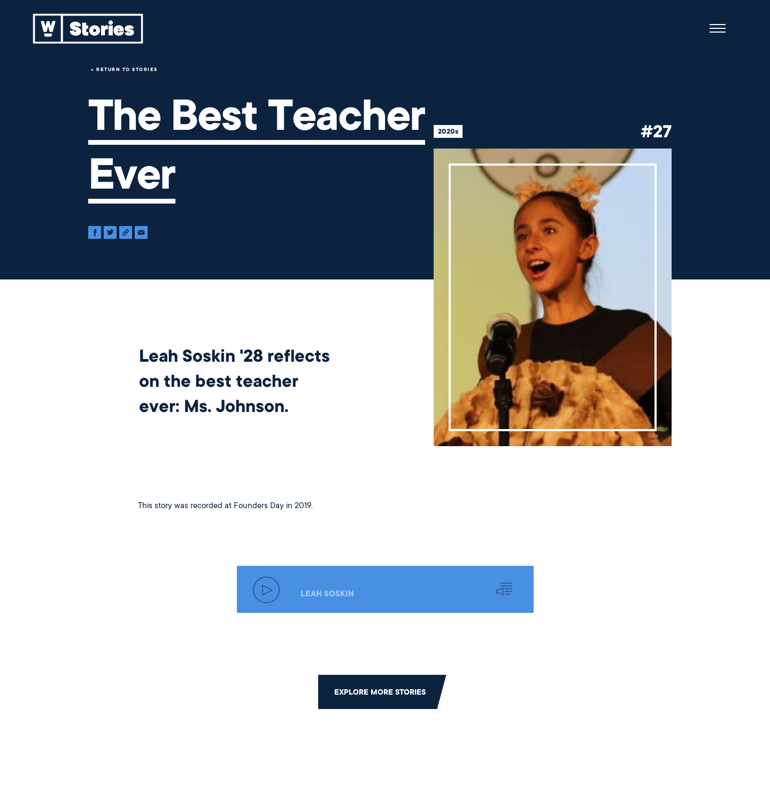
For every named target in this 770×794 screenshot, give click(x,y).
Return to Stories (127, 69)
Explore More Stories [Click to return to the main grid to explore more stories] (380, 692)
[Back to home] (88, 28)
